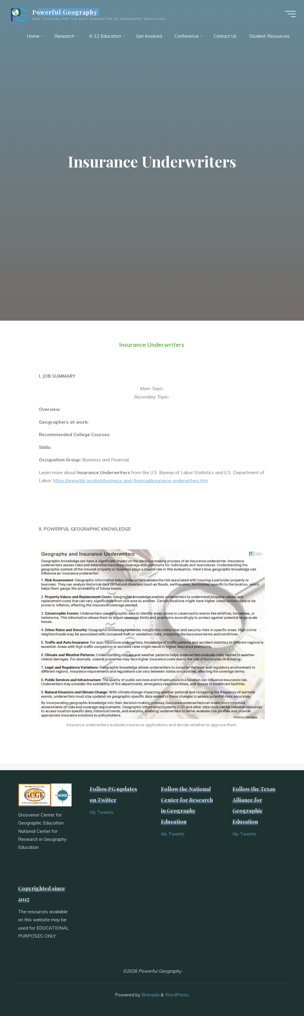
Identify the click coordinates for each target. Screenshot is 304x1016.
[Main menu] (289, 14)
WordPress (177, 995)
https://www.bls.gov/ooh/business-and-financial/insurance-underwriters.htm (130, 481)
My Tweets (101, 812)
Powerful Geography (65, 12)
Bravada (149, 995)
